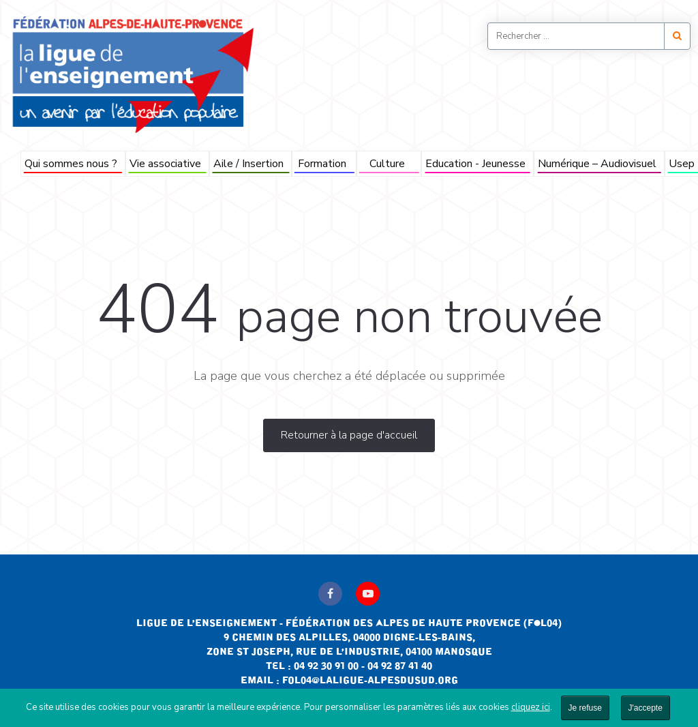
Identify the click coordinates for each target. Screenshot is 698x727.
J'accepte (645, 708)
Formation (322, 163)
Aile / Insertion (248, 163)
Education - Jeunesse (475, 163)
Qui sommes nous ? (71, 163)
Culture (387, 163)
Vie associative (165, 163)
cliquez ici (530, 707)
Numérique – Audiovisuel (597, 163)
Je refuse (585, 708)
